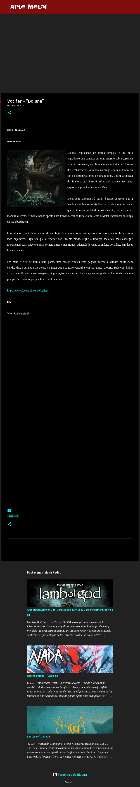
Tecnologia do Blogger (70, 774)
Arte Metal (28, 7)
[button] (9, 113)
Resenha (13, 516)
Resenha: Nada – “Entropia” (43, 675)
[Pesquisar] (52, 7)
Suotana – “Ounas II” (39, 736)
